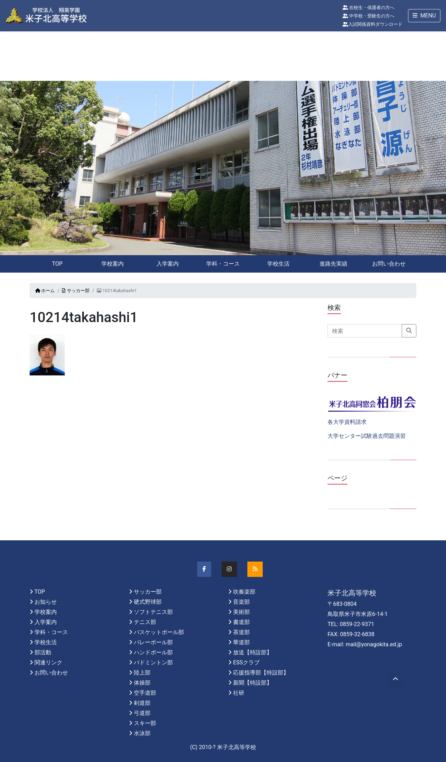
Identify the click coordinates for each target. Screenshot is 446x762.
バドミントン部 (153, 662)
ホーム (45, 290)
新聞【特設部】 (252, 682)
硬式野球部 (148, 602)
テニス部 (145, 622)
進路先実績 (333, 263)
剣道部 (142, 703)
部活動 (42, 652)
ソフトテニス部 (153, 612)
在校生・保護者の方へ (368, 7)
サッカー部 (75, 290)
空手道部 (145, 692)
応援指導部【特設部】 (261, 672)
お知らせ (45, 602)
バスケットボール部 (159, 632)
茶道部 (241, 632)
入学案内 (167, 263)
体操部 (142, 682)
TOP (57, 263)
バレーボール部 (153, 642)
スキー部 (145, 723)
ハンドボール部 (153, 652)
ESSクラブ (246, 662)
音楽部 (241, 602)
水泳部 (142, 733)
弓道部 (142, 713)
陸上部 (142, 672)
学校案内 (112, 263)
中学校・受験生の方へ (368, 15)
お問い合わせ (389, 263)
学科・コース (223, 263)
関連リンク (48, 662)
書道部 (241, 622)
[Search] (365, 330)
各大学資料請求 (347, 422)
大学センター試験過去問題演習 (367, 436)
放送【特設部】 (252, 652)
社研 (238, 692)
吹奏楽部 (244, 591)
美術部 (241, 612)
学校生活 (278, 263)
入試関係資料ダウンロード (372, 24)
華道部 (241, 642)
